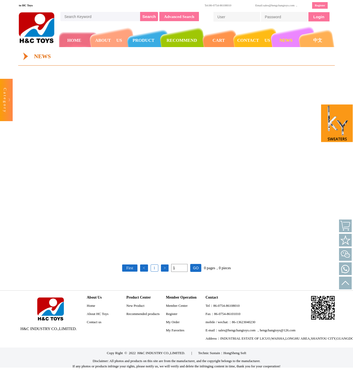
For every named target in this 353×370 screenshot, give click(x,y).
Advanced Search (179, 16)
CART (219, 40)
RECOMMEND (181, 40)
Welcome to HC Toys (21, 5)
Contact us (94, 322)
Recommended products (143, 314)
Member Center (177, 306)
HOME (74, 40)
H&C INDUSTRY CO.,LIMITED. (161, 353)
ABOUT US (108, 40)
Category (5, 100)
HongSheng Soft (234, 353)
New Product (135, 306)
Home (91, 306)
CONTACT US (253, 40)
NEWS (285, 40)
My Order (173, 322)
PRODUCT (144, 40)
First (129, 268)
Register (320, 5)
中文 (317, 40)
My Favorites (175, 330)
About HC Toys (97, 314)
